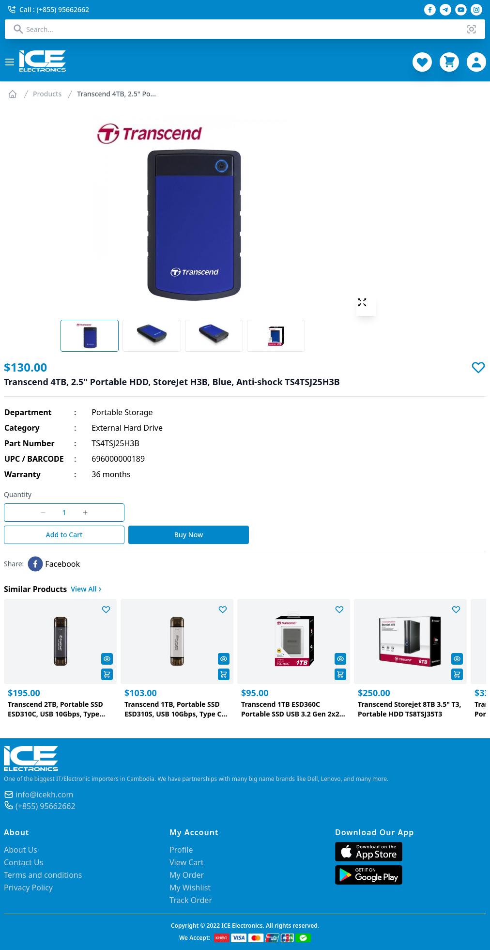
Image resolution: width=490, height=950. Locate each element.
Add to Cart (64, 534)
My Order (186, 875)
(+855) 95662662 (45, 806)
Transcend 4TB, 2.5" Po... (116, 93)
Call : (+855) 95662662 (48, 9)
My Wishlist (190, 887)
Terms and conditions (43, 875)
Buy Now (188, 534)
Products (47, 93)
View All (87, 588)
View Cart (186, 862)
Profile (181, 849)
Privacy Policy (28, 887)
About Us (20, 849)
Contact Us (23, 862)
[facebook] (54, 564)
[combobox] (245, 29)
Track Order (190, 900)
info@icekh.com (44, 794)
